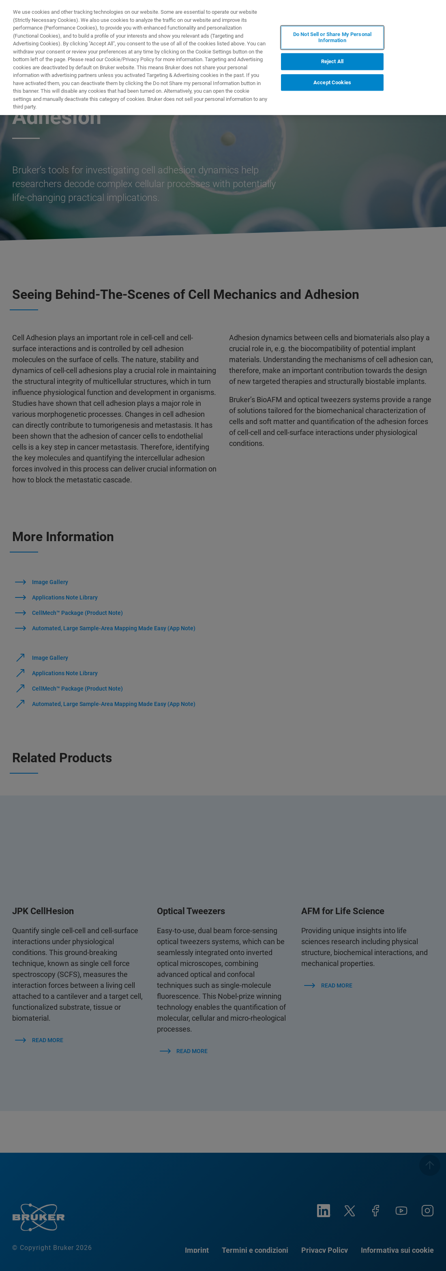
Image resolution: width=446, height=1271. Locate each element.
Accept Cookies (332, 82)
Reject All (332, 61)
